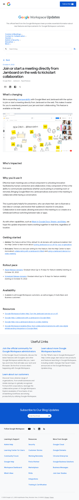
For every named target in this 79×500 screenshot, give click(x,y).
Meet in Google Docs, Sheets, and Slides (49, 222)
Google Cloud (58, 445)
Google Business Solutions (63, 462)
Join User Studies (60, 473)
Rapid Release (25, 81)
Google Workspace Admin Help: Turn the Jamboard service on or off (31, 314)
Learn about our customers (15, 374)
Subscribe (68, 4)
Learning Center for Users (14, 450)
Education (10, 42)
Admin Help (8, 445)
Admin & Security (12, 40)
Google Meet (7, 81)
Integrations (33, 479)
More (8, 44)
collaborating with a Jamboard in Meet (29, 251)
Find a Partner (33, 462)
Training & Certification (37, 485)
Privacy (47, 497)
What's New (8, 473)
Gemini (8, 38)
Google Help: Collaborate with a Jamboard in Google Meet (28, 318)
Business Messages (60, 467)
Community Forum (11, 456)
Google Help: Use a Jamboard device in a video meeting (26, 322)
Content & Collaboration (15, 36)
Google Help (9, 462)
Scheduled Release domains (15, 276)
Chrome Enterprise (60, 456)
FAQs (30, 473)
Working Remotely (35, 456)
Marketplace (33, 467)
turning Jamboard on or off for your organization (53, 245)
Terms (51, 497)
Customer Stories (35, 450)
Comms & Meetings (13, 34)
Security (31, 445)
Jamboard (16, 81)
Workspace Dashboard (13, 467)
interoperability (23, 99)
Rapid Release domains (14, 270)
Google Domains (59, 450)
